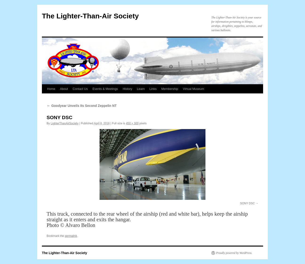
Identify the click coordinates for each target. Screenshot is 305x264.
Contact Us (80, 89)
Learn (141, 89)
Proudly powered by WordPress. (234, 253)
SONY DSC (247, 203)
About (64, 89)
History (127, 89)
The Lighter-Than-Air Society (90, 16)
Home (51, 89)
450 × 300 (132, 123)
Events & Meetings (105, 89)
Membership (169, 89)
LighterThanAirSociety (64, 123)
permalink (71, 236)
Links (153, 89)
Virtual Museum (193, 89)
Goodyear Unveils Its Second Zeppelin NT (82, 106)
